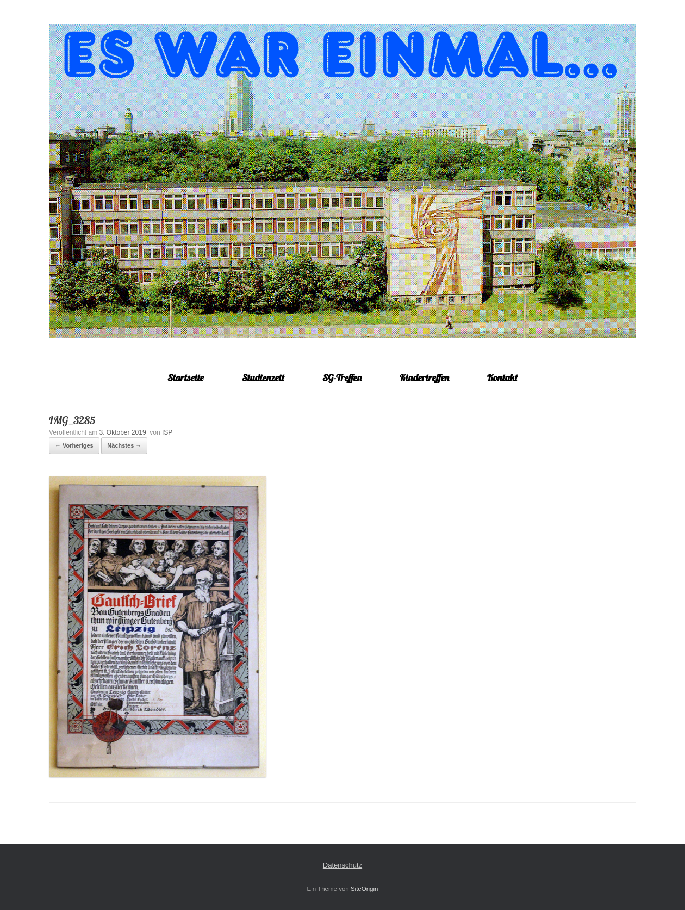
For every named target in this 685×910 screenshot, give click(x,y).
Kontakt (502, 378)
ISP (167, 432)
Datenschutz (342, 865)
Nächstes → (124, 445)
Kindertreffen (424, 378)
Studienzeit (263, 378)
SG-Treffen (342, 378)
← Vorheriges (74, 445)
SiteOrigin (364, 889)
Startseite (185, 378)
